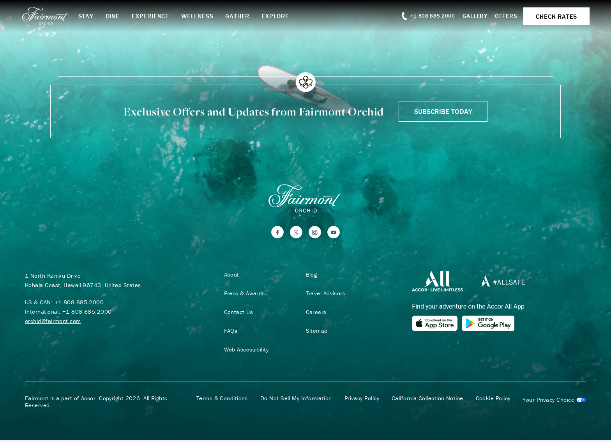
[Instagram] (315, 233)
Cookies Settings (554, 402)
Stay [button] (91, 16)
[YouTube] (333, 233)
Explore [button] (281, 16)
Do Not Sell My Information (296, 400)
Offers (502, 16)
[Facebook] (277, 233)
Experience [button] (156, 16)
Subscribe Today (443, 111)
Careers (314, 313)
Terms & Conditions (222, 400)
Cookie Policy (493, 400)
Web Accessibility (245, 351)
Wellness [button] (203, 16)
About (230, 276)
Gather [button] (243, 16)
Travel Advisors (324, 294)
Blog (310, 276)
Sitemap (315, 332)
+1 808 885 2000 (79, 303)
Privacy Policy (361, 400)
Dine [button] (118, 16)
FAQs (229, 332)
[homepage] (54, 16)
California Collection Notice (427, 400)
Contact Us (237, 313)
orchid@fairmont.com (53, 322)
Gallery (471, 16)
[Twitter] (296, 233)
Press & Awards (243, 294)
